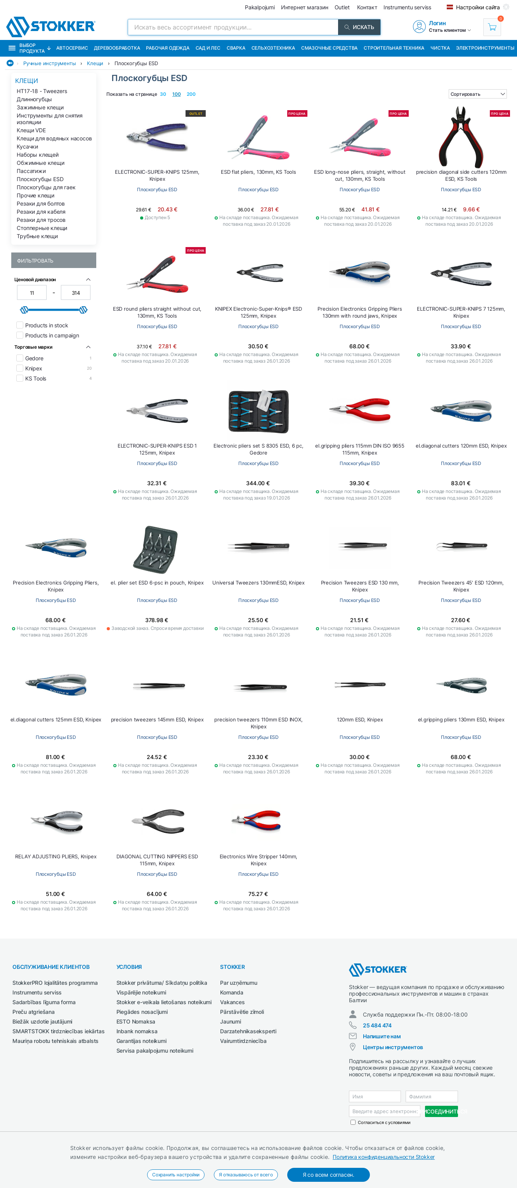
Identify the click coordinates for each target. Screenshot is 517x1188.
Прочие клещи (35, 195)
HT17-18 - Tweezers (42, 91)
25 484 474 (377, 1025)
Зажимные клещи (40, 107)
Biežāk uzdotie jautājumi (42, 1021)
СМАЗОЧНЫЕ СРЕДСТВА (329, 48)
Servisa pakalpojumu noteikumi (154, 1050)
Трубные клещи (37, 236)
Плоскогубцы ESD (136, 63)
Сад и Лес (208, 48)
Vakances (232, 1002)
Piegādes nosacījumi (142, 1011)
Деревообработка (117, 48)
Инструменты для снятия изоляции (50, 118)
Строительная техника (394, 48)
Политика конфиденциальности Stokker (384, 1156)
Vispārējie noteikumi (141, 992)
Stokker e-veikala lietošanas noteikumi (164, 1002)
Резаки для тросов (41, 219)
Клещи (95, 63)
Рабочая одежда (167, 48)
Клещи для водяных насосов (54, 138)
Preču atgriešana (33, 1011)
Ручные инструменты (49, 63)
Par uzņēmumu (238, 982)
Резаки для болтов (41, 203)
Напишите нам (382, 1036)
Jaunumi (230, 1021)
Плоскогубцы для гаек (46, 187)
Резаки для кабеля (41, 211)
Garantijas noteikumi (141, 1041)
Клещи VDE (31, 130)
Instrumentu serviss (37, 992)
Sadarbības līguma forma (43, 1002)
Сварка (236, 48)
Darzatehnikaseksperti (248, 1031)
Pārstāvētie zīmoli (242, 1011)
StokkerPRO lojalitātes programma (55, 982)
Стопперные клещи (42, 228)
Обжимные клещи (40, 162)
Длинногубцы (34, 99)
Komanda (231, 992)
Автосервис (72, 48)
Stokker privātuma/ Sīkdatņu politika (161, 982)
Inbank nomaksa (137, 1031)
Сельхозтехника (273, 48)
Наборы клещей (37, 154)
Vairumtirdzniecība (243, 1041)
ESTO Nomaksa (136, 1021)
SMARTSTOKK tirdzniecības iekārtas (58, 1031)
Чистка (440, 48)
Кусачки (27, 146)
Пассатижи (31, 171)
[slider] (24, 310)
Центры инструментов (393, 1047)
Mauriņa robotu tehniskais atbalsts (55, 1041)
